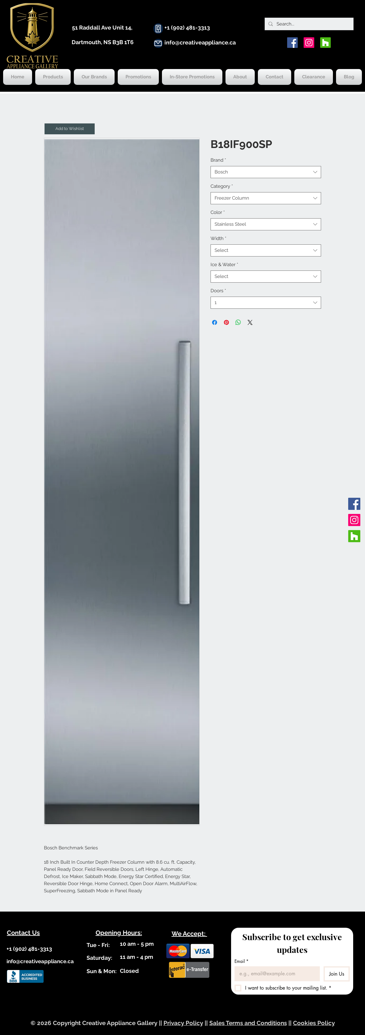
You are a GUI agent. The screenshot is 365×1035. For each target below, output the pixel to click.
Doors (218, 290)
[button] (70, 128)
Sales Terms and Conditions (248, 1022)
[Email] (275, 974)
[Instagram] (309, 42)
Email (242, 961)
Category (222, 186)
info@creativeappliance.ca (200, 42)
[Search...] (308, 24)
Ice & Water (224, 264)
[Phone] (158, 28)
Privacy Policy (183, 1022)
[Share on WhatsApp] (238, 322)
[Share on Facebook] (214, 322)
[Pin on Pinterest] (226, 322)
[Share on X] (250, 322)
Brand (218, 160)
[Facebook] (292, 42)
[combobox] (266, 172)
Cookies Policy (314, 1022)
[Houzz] (325, 42)
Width (218, 238)
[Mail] (158, 43)
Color (218, 212)
